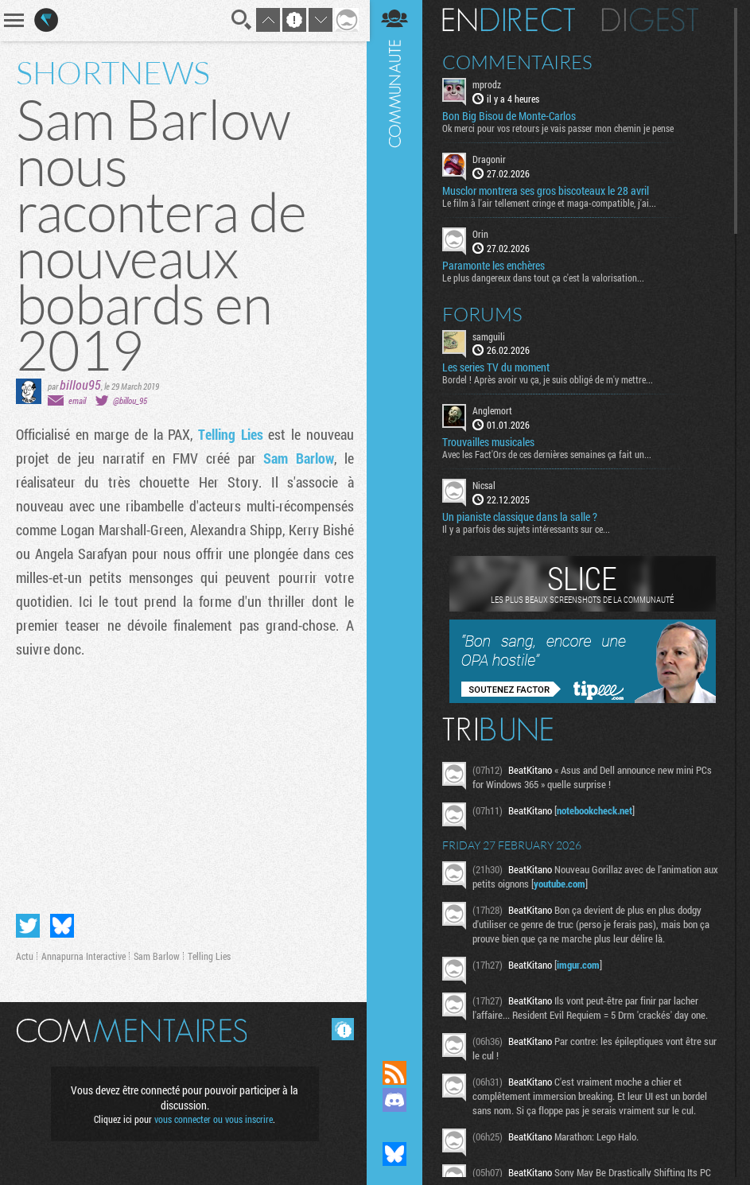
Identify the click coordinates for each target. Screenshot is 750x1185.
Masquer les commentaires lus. (341, 1029)
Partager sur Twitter (28, 926)
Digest (652, 20)
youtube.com (578, 883)
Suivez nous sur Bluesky (396, 1154)
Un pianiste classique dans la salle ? (521, 517)
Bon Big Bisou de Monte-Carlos (510, 116)
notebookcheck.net (596, 810)
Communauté (396, 515)
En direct (510, 20)
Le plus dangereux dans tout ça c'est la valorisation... (545, 276)
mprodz (488, 84)
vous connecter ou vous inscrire (213, 1119)
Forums (484, 313)
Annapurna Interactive (83, 956)
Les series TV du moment (497, 367)
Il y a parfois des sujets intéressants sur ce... (528, 529)
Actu (24, 956)
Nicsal (485, 485)
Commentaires (519, 62)
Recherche (240, 20)
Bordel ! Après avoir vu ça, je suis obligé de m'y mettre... (549, 379)
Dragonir (490, 159)
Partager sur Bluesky (62, 926)
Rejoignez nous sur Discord (396, 1100)
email (77, 400)
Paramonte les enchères (495, 264)
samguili (490, 335)
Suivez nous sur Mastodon (396, 1127)
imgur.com (579, 965)
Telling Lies (229, 434)
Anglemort (494, 410)
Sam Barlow (297, 458)
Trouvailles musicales (490, 442)
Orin (482, 233)
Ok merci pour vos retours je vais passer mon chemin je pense (559, 128)
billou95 (80, 384)
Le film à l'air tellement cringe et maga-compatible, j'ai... (551, 202)
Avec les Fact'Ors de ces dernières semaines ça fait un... (548, 454)
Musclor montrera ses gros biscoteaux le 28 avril (547, 191)
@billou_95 (130, 400)
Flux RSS (396, 1073)
